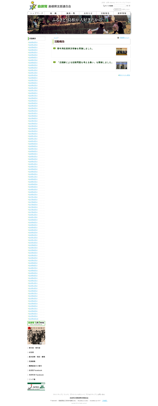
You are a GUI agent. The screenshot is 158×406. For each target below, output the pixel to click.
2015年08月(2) (33, 245)
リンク (66, 394)
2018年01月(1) (33, 194)
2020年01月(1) (33, 161)
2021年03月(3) (33, 131)
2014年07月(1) (33, 268)
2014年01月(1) (33, 280)
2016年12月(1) (33, 214)
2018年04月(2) (33, 187)
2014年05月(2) (33, 273)
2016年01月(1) (33, 235)
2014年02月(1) (33, 278)
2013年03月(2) (33, 298)
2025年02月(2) (33, 55)
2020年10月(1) (33, 141)
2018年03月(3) (33, 189)
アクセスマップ (91, 394)
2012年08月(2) (33, 306)
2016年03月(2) (33, 230)
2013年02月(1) (33, 301)
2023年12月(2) (33, 70)
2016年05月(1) (33, 225)
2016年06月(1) (33, 222)
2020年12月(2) (33, 136)
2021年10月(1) (33, 113)
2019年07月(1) (33, 166)
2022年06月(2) (33, 98)
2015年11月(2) (33, 240)
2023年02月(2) (33, 85)
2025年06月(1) (33, 47)
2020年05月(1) (33, 154)
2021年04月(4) (33, 128)
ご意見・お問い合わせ (107, 2)
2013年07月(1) (33, 293)
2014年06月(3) (33, 270)
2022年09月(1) (33, 93)
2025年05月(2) (33, 50)
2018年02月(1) (33, 192)
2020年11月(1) (33, 138)
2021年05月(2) (33, 126)
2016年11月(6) (33, 217)
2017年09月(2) (33, 199)
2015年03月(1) (33, 255)
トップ (56, 37)
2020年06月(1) (33, 151)
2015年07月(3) (33, 247)
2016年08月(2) (33, 220)
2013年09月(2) (33, 291)
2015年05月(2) (33, 252)
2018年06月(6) (33, 184)
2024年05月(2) (33, 65)
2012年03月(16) (33, 319)
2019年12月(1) (33, 164)
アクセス (128, 2)
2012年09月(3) (33, 303)
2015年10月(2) (33, 242)
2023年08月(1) (33, 78)
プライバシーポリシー (77, 394)
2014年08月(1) (33, 265)
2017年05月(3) (33, 207)
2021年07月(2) (33, 121)
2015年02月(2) (33, 258)
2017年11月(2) (33, 197)
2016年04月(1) (33, 227)
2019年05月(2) (33, 171)
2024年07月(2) (33, 60)
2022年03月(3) (33, 105)
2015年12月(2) (33, 237)
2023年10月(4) (33, 75)
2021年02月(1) (33, 133)
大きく (128, 9)
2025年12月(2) (33, 45)
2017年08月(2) (33, 202)
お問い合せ (101, 394)
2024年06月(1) (33, 62)
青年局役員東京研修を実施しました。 (75, 48)
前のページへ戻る (124, 75)
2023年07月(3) (33, 80)
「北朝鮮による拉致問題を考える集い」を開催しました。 (85, 62)
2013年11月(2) (33, 286)
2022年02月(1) (33, 108)
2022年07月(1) (33, 95)
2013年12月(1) (33, 283)
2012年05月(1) (33, 313)
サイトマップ (120, 2)
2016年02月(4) (33, 232)
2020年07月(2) (33, 149)
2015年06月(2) (33, 250)
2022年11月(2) (33, 90)
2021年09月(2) (33, 116)
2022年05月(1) (33, 100)
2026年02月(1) (33, 42)
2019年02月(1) (33, 174)
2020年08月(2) (33, 146)
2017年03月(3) (33, 209)
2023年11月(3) (33, 73)
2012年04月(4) (33, 316)
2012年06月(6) (33, 311)
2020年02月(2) (33, 159)
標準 (123, 9)
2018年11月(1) (33, 176)
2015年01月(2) (33, 260)
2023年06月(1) (33, 83)
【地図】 (105, 400)
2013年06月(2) (33, 296)
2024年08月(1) (33, 57)
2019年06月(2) (33, 169)
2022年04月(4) (33, 103)
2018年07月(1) (33, 182)
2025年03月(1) (33, 52)
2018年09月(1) (33, 179)
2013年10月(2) (33, 288)
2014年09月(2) (33, 263)
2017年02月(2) (33, 212)
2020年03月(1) (33, 156)
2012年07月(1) (33, 308)
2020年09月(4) (33, 143)
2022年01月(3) (33, 111)
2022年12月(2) (33, 88)
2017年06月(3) (33, 204)
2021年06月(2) (33, 123)
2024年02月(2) (33, 67)
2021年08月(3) (33, 118)
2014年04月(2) (33, 275)
